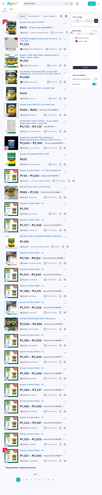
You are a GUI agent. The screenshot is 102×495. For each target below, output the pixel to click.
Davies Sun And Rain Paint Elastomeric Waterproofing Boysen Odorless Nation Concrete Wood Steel (41, 139)
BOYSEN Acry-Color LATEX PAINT (35, 187)
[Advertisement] (85, 103)
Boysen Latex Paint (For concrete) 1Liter (37, 88)
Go (96, 21)
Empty (91, 34)
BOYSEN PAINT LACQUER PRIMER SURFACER (40, 236)
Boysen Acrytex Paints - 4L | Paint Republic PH (40, 170)
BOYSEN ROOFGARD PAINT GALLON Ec (38, 318)
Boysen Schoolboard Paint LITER (34, 154)
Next (35, 474)
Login (92, 4)
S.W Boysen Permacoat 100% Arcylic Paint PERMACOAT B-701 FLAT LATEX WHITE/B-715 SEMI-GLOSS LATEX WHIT (40, 73)
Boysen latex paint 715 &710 (32, 22)
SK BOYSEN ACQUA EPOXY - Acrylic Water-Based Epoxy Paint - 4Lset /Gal (39, 122)
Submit (85, 67)
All (78, 34)
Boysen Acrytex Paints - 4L (32, 203)
